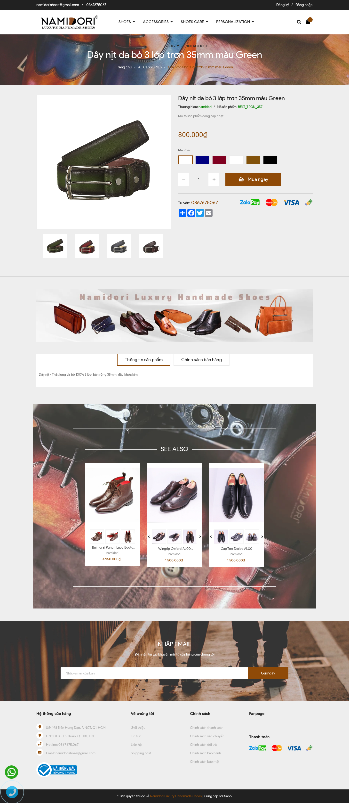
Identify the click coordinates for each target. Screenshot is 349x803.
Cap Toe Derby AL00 (237, 549)
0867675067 (96, 5)
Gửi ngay (268, 673)
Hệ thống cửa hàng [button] (53, 713)
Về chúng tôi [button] (142, 713)
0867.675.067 (68, 745)
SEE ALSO (174, 449)
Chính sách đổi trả (203, 745)
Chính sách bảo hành (205, 753)
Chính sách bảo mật (204, 762)
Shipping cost (141, 753)
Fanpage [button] (257, 713)
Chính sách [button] (200, 713)
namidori (112, 553)
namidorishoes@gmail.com (57, 5)
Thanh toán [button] (259, 737)
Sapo (228, 796)
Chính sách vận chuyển (207, 736)
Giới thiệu (138, 728)
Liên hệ (136, 745)
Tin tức (136, 736)
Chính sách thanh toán (206, 728)
